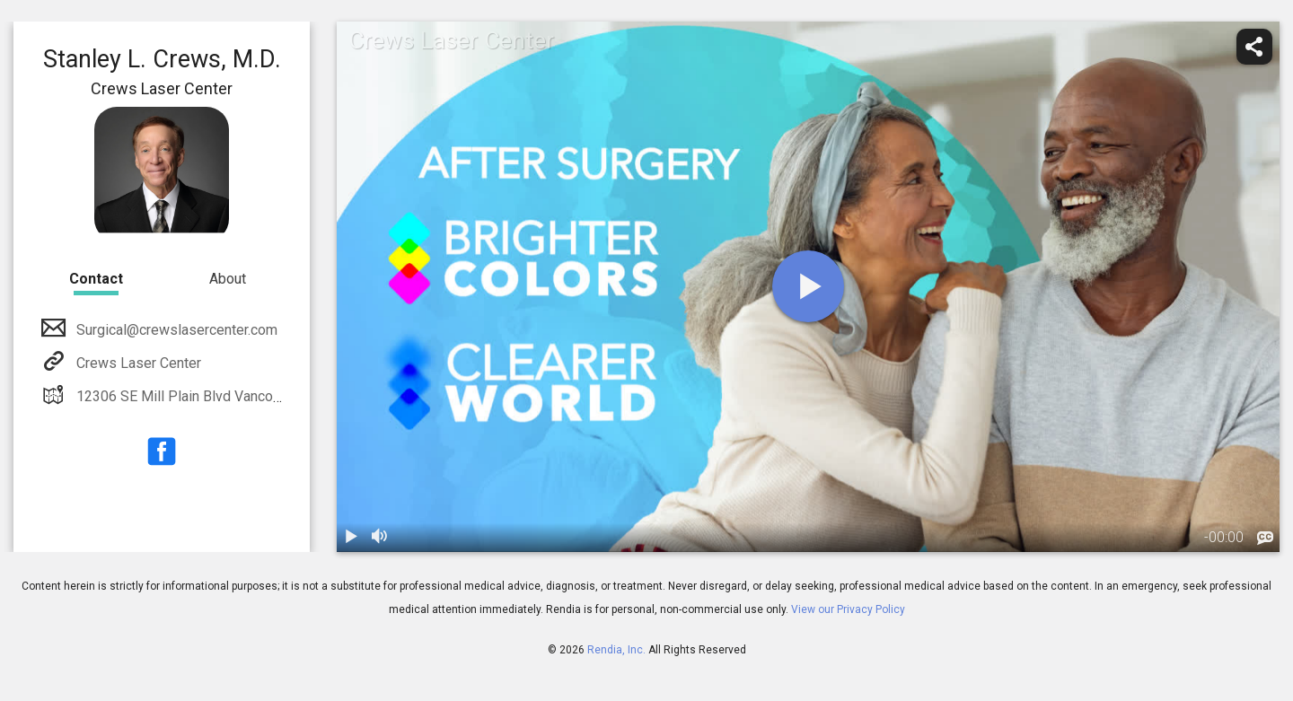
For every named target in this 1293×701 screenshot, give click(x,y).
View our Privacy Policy (848, 609)
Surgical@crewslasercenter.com (175, 329)
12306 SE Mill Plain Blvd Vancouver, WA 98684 (222, 396)
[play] (808, 286)
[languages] (1265, 538)
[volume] (379, 537)
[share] (1254, 47)
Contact (96, 278)
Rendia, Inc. (616, 650)
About (227, 278)
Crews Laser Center (137, 363)
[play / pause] (351, 537)
